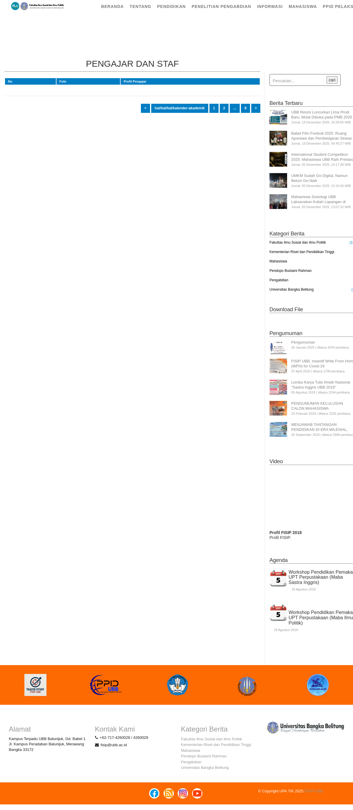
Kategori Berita (286, 234)
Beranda (112, 11)
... (234, 108)
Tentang (140, 11)
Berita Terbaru (286, 103)
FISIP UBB (313, 791)
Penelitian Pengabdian (221, 11)
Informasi (270, 11)
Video (276, 461)
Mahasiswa (303, 11)
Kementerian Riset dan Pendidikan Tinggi (301, 252)
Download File (286, 309)
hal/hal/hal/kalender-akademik (180, 108)
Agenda (278, 560)
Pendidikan (171, 11)
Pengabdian (278, 280)
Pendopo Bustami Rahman (290, 271)
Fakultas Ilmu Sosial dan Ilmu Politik (297, 242)
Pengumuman (285, 333)
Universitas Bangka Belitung (291, 289)
